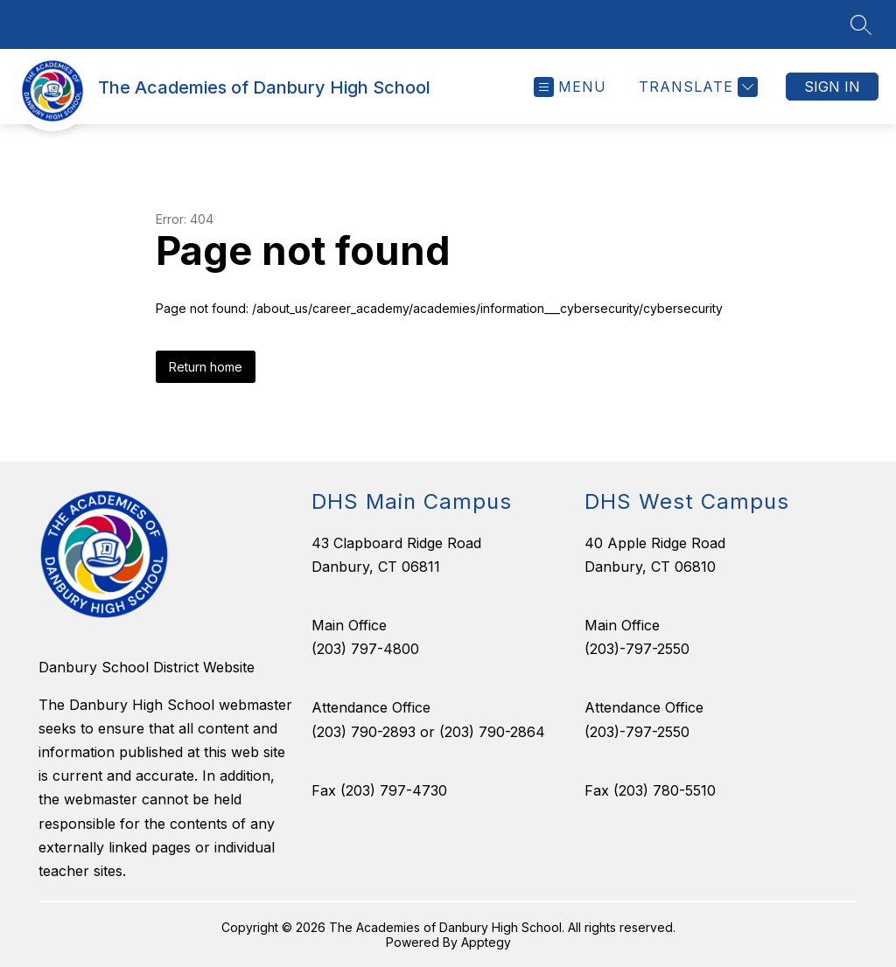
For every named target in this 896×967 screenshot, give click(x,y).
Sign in (832, 86)
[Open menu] (570, 87)
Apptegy (486, 942)
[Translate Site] (696, 87)
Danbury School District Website (146, 667)
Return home (205, 366)
